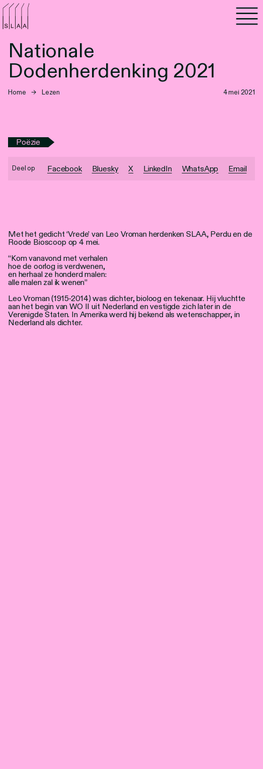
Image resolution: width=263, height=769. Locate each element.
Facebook (64, 168)
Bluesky (105, 168)
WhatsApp (200, 168)
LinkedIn (157, 168)
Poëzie (28, 142)
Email (237, 168)
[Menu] (247, 16)
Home (17, 92)
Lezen (51, 92)
